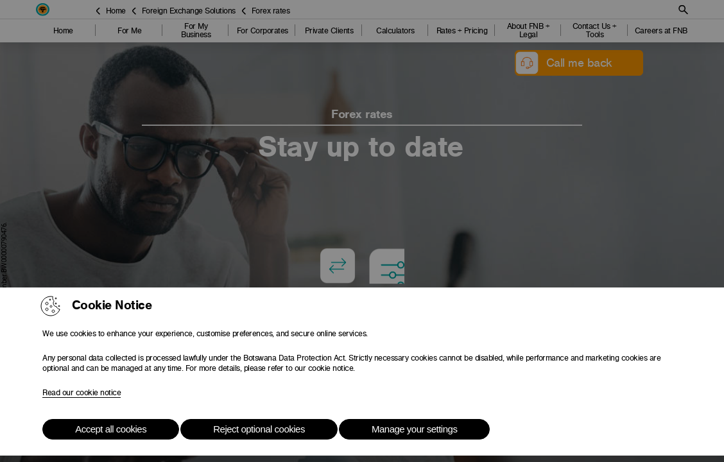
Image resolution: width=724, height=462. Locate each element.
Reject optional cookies (259, 429)
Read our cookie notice (81, 392)
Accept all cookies (110, 429)
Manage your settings (414, 429)
